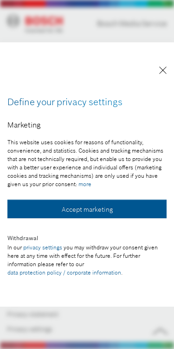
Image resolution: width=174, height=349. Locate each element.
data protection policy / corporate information (64, 272)
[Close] (162, 72)
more (84, 184)
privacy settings (42, 247)
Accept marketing (87, 209)
